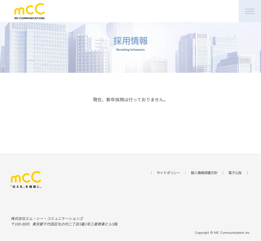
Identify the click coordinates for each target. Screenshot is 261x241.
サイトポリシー (165, 173)
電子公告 (237, 173)
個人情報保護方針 (204, 173)
